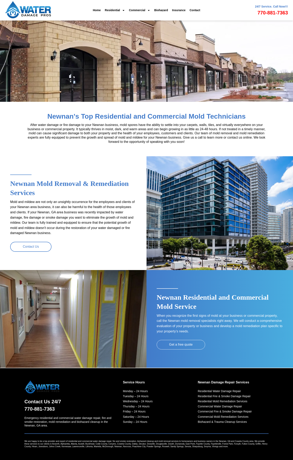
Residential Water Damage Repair (219, 391)
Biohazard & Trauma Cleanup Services (222, 421)
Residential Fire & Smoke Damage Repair (224, 396)
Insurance (179, 10)
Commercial (139, 10)
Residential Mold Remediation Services (222, 401)
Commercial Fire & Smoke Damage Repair (225, 411)
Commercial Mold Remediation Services (223, 416)
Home (97, 10)
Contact (195, 10)
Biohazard (161, 10)
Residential (115, 10)
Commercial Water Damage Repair (220, 406)
